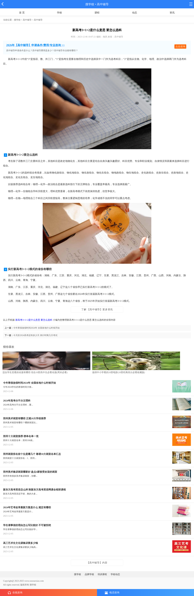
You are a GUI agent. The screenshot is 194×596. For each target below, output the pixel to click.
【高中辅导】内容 (97, 562)
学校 (59, 12)
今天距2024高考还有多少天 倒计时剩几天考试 (35, 335)
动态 (134, 12)
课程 (97, 12)
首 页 (22, 12)
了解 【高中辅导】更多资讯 (97, 309)
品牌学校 (89, 574)
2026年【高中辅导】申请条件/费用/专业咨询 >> (35, 45)
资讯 (172, 12)
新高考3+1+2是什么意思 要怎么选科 (33, 320)
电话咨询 (112, 592)
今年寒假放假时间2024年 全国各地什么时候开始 (36, 328)
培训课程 (102, 574)
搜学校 (89, 4)
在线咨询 (15, 592)
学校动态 (115, 574)
